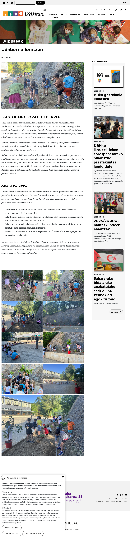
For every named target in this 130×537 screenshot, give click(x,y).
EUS (124, 3)
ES (127, 3)
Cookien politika (102, 501)
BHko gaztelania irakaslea (108, 97)
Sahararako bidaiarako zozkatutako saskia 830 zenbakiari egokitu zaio (104, 288)
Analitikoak (8, 492)
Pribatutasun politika (118, 501)
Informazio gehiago (31, 488)
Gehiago (114, 312)
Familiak (107, 10)
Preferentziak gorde (12, 527)
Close (63, 476)
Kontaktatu (113, 498)
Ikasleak (99, 10)
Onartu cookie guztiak (33, 533)
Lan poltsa (53, 17)
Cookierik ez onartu (12, 533)
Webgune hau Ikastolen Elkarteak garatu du (65, 529)
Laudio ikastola (24, 10)
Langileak (115, 10)
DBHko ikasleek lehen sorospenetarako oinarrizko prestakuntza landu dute (108, 156)
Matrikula (124, 10)
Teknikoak (7, 508)
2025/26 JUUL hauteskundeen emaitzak (107, 225)
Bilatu (40, 3)
